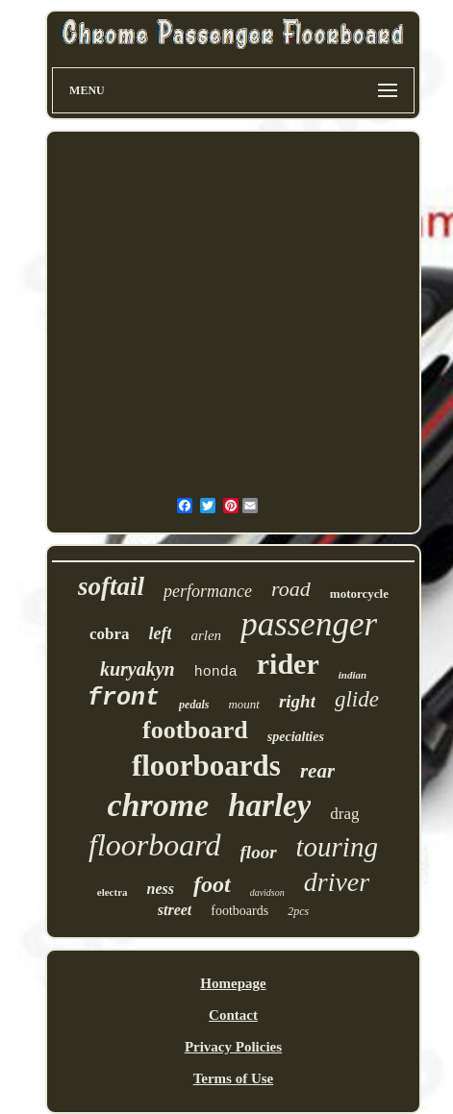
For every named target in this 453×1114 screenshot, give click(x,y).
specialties (295, 737)
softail (111, 586)
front (124, 698)
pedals (194, 704)
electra (112, 892)
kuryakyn (137, 669)
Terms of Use (233, 1078)
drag (344, 814)
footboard (195, 730)
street (175, 910)
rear (317, 770)
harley (269, 805)
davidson (267, 892)
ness (160, 888)
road (291, 589)
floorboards (206, 765)
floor (258, 852)
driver (336, 882)
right (297, 701)
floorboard (154, 845)
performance (208, 591)
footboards (239, 911)
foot (212, 884)
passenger (308, 624)
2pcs (298, 911)
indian (352, 675)
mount (244, 704)
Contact (233, 1015)
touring (337, 846)
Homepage (232, 983)
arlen (205, 635)
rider (288, 664)
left (159, 633)
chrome (158, 805)
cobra (109, 634)
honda (216, 672)
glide (357, 699)
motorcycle (359, 593)
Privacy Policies (233, 1046)
